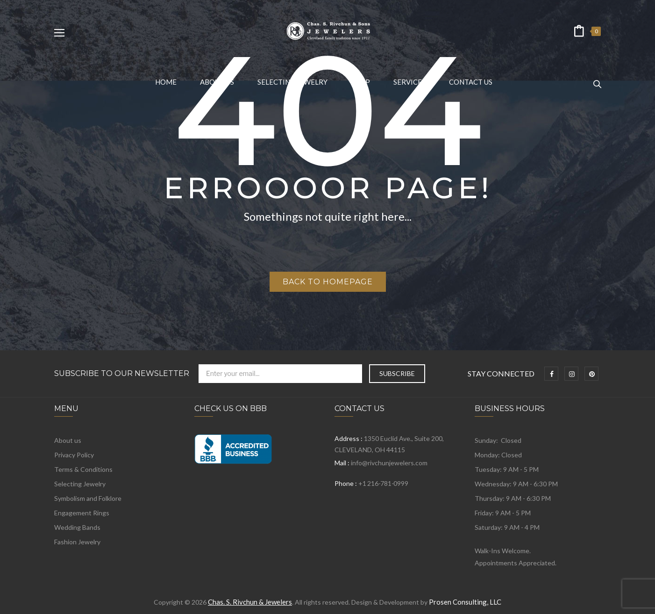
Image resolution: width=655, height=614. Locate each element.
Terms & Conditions (83, 469)
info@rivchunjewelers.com (389, 463)
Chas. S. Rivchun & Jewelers (250, 602)
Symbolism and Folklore (87, 498)
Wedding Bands (77, 527)
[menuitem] (166, 82)
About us (67, 440)
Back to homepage (328, 281)
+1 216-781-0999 (383, 483)
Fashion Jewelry (77, 542)
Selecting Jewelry (80, 484)
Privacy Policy (74, 455)
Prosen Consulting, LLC (465, 602)
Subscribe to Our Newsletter (121, 373)
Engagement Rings (81, 513)
